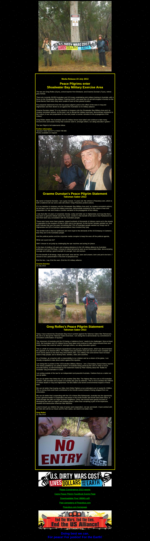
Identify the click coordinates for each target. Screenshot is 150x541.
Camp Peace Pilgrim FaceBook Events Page (75, 494)
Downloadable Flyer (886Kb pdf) (75, 498)
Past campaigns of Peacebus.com (75, 503)
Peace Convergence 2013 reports (75, 490)
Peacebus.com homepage (75, 507)
